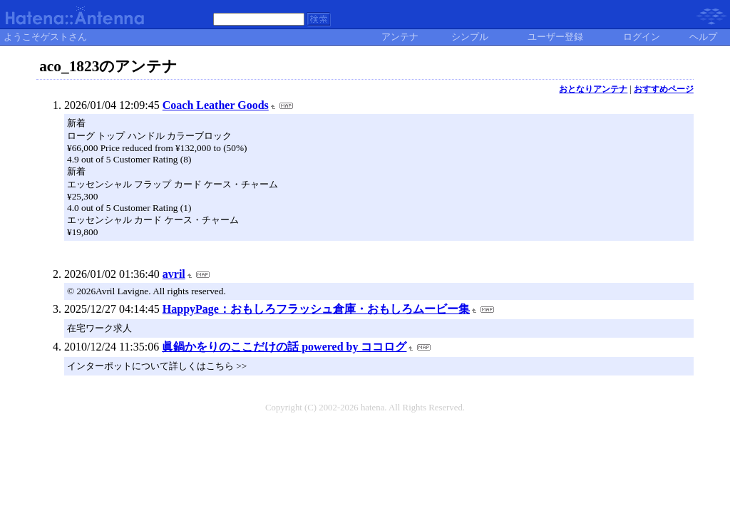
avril (174, 274)
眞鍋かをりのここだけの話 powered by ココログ (284, 347)
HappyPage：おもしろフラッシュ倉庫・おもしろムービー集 (316, 309)
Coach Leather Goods (216, 105)
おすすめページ (664, 89)
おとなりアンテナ (593, 89)
